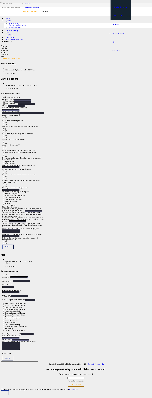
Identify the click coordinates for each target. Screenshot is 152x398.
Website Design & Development (14, 306)
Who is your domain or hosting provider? (15, 188)
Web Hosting (8, 329)
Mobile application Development (14, 195)
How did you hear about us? (11, 334)
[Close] (1, 92)
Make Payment (76, 386)
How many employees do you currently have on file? (19, 165)
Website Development (10, 193)
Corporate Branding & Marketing (14, 310)
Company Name (8, 99)
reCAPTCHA (6, 355)
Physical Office (8, 162)
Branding (6, 203)
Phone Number (7, 285)
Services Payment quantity (76, 383)
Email (5, 106)
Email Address (7, 282)
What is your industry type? (11, 111)
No (5, 119)
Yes (5, 117)
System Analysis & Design (12, 311)
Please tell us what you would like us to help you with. (19, 342)
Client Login (28, 3)
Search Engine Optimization (12, 199)
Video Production (9, 205)
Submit (8, 247)
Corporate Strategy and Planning (14, 313)
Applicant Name (8, 101)
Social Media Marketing (11, 197)
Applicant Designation (10, 103)
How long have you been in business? (14, 107)
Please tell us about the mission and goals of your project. (20, 228)
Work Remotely (9, 163)
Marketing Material (10, 201)
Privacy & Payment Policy (96, 366)
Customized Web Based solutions (14, 315)
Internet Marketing (9, 323)
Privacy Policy (73, 391)
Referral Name (7, 340)
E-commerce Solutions (11, 319)
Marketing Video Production (12, 308)
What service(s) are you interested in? (14, 304)
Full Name (6, 278)
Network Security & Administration (15, 327)
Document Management (11, 317)
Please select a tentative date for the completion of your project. (22, 235)
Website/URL (6, 296)
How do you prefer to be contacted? (13, 300)
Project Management (10, 321)
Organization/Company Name (11, 291)
